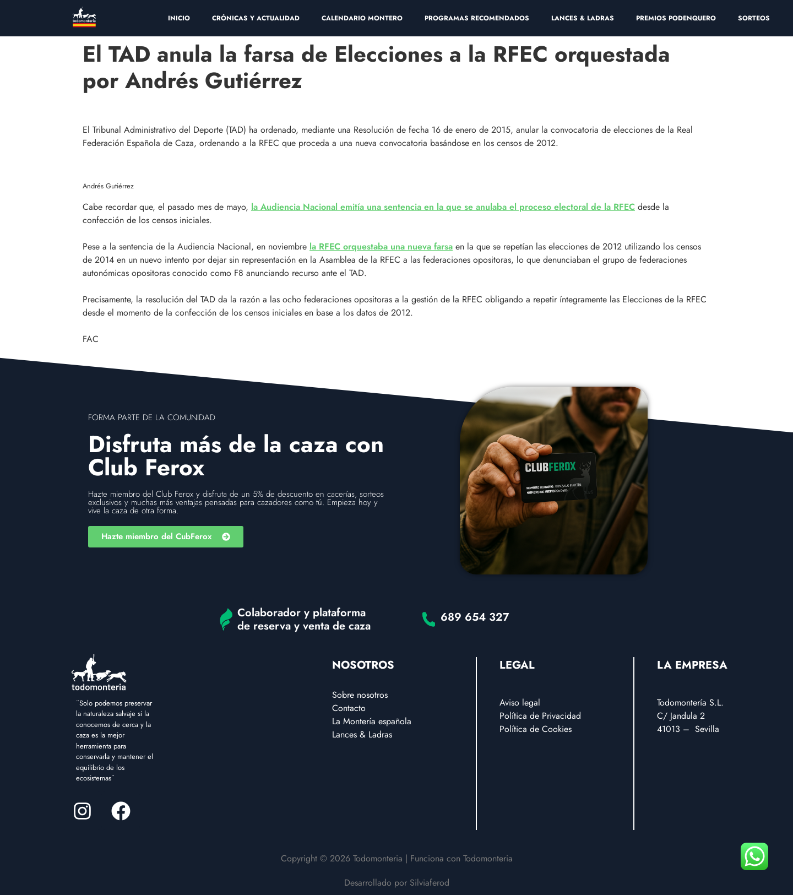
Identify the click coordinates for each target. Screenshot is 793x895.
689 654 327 (475, 617)
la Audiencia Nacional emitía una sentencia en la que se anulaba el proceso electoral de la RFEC (443, 206)
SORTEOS (754, 18)
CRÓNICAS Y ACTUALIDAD (256, 18)
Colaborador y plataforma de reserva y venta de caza (304, 619)
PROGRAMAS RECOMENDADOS (477, 18)
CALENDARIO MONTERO (362, 18)
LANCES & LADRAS (582, 18)
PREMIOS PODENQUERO (676, 18)
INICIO (179, 18)
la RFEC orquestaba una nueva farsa (381, 246)
